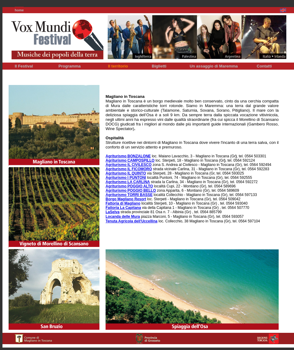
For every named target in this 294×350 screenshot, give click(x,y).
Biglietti (159, 66)
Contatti (264, 66)
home (19, 10)
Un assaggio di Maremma (214, 66)
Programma (70, 66)
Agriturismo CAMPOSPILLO (130, 160)
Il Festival (24, 66)
